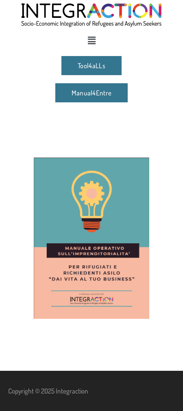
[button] (91, 40)
